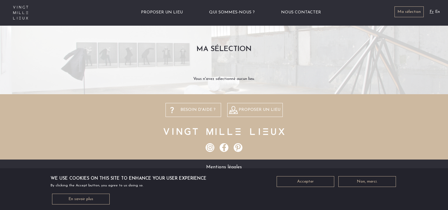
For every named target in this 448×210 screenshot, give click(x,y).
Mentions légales (224, 167)
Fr (432, 12)
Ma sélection (409, 12)
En (437, 12)
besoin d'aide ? (198, 110)
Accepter (305, 184)
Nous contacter (301, 12)
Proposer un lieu (162, 12)
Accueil (120, 12)
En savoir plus (80, 202)
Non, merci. (367, 184)
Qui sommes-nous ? (232, 12)
